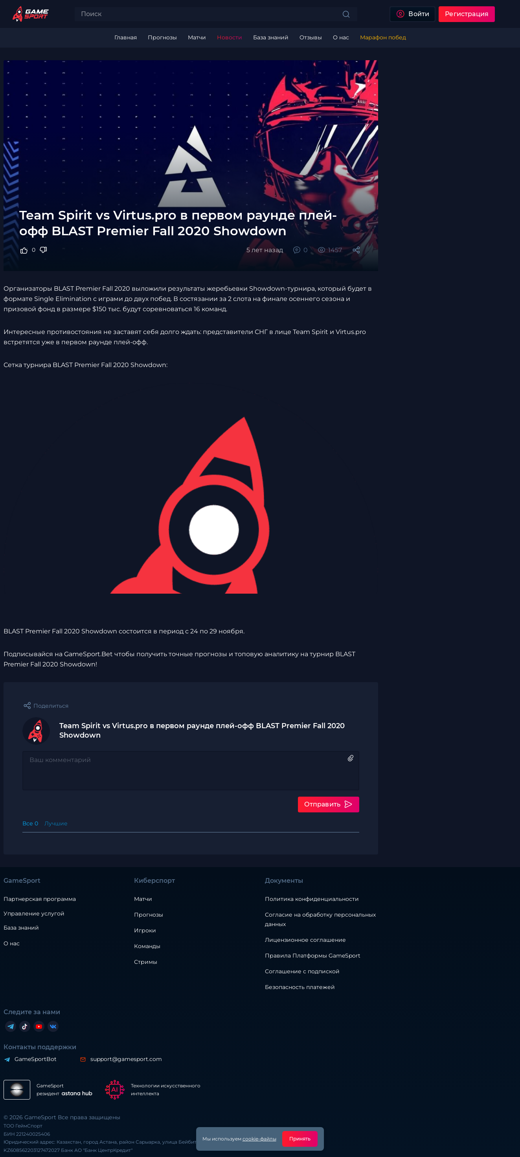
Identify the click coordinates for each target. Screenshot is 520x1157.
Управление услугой (34, 913)
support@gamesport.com (126, 1059)
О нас (12, 943)
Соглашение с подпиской (302, 971)
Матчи (143, 898)
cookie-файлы (259, 1139)
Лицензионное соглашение (305, 939)
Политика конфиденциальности (312, 898)
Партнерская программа (40, 898)
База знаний (21, 927)
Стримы (145, 961)
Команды (147, 946)
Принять (300, 1139)
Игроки (145, 930)
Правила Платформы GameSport (312, 955)
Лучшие (56, 823)
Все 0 (30, 823)
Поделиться (50, 705)
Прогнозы (148, 914)
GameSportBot (36, 1059)
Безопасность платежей (300, 987)
